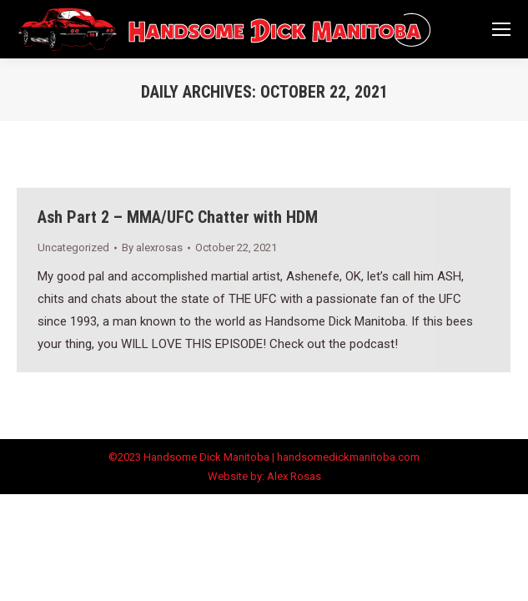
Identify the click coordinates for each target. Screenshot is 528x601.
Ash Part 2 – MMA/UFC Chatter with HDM (178, 217)
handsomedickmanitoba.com (348, 457)
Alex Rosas (294, 476)
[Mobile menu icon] (501, 29)
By (152, 247)
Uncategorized (73, 247)
